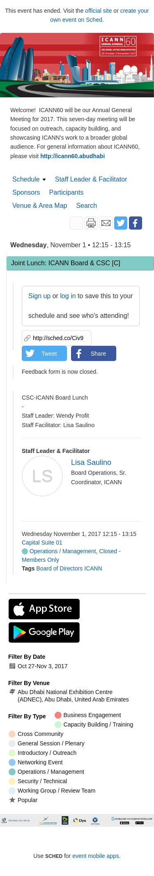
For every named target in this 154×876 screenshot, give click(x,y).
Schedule (26, 179)
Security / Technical (38, 781)
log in (68, 295)
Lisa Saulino (91, 462)
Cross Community (36, 734)
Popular (23, 799)
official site (98, 10)
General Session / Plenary (47, 743)
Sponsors (26, 192)
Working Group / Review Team (52, 790)
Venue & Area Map (39, 205)
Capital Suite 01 (42, 542)
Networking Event (36, 762)
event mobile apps (95, 856)
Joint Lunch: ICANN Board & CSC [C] (65, 263)
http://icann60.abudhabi (72, 156)
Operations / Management (59, 551)
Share (98, 353)
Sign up (39, 295)
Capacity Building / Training (94, 724)
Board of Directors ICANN (69, 568)
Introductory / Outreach (42, 753)
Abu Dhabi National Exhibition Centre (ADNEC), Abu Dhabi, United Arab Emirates (69, 696)
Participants (66, 192)
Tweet (49, 353)
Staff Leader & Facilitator (91, 179)
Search (86, 205)
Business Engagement (88, 715)
